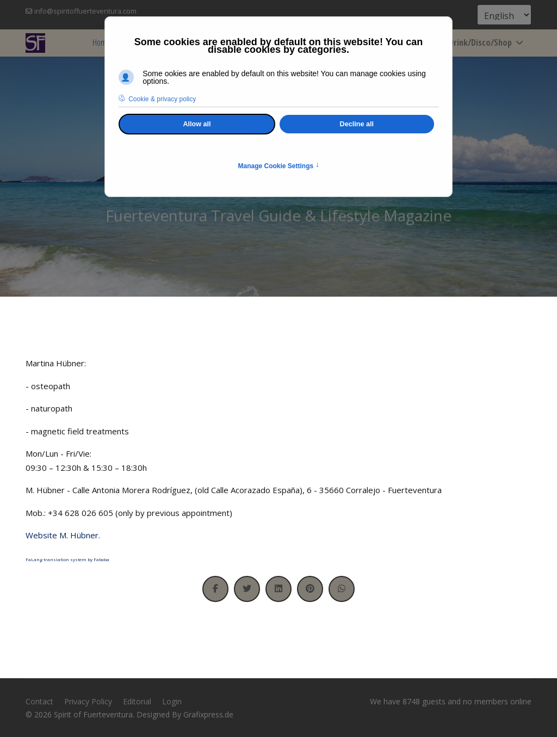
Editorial (137, 701)
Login (172, 701)
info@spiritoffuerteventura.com (85, 11)
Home (101, 42)
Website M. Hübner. (63, 535)
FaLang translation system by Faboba (67, 559)
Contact (39, 701)
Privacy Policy (88, 701)
